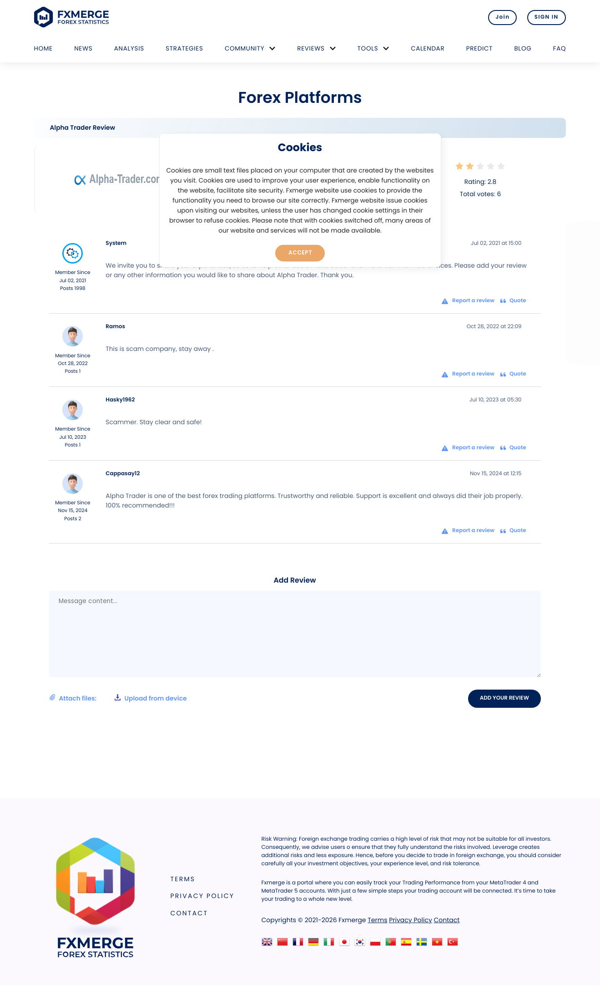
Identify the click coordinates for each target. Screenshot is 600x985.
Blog (522, 48)
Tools (368, 48)
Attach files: (118, 698)
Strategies (184, 48)
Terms (183, 878)
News (83, 48)
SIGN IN (546, 17)
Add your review (504, 698)
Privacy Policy (203, 896)
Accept (300, 252)
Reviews (310, 48)
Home (43, 48)
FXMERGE (73, 17)
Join (501, 17)
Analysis (129, 48)
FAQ (559, 48)
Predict (479, 48)
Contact (189, 913)
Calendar (427, 48)
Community (245, 48)
